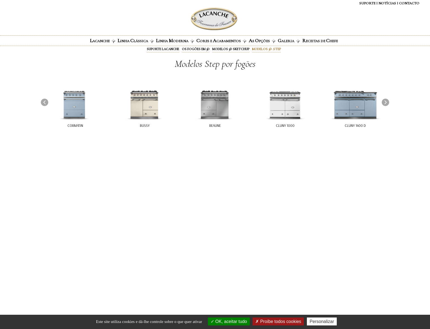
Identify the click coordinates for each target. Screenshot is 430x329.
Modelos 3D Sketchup (230, 49)
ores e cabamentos (221, 41)
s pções (262, 41)
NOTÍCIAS (387, 3)
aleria (289, 41)
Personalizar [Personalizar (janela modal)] (322, 321)
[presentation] (44, 102)
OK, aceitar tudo (229, 321)
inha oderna (175, 41)
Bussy (145, 125)
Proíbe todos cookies (278, 321)
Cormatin (75, 125)
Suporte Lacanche (163, 49)
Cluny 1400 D (355, 125)
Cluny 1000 (285, 125)
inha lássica (136, 41)
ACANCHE (102, 41)
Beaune (215, 125)
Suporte (367, 3)
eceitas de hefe (320, 41)
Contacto (409, 3)
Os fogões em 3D (196, 49)
